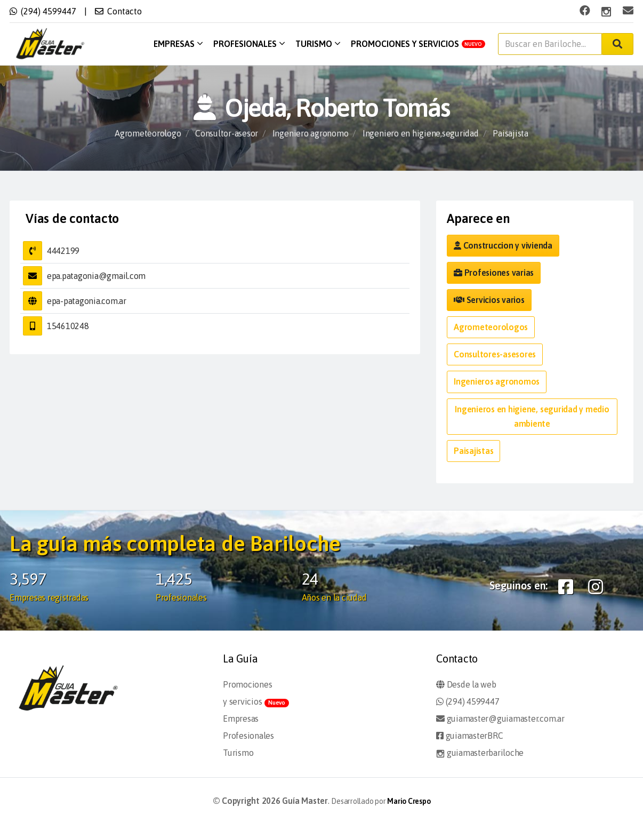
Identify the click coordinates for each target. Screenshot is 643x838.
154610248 (68, 326)
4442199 (63, 251)
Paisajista (510, 134)
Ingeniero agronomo (310, 134)
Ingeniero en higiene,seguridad (421, 134)
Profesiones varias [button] (494, 272)
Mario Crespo (408, 801)
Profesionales (249, 43)
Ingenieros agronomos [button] (497, 381)
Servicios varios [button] (489, 300)
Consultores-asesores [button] (495, 354)
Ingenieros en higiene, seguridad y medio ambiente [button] (532, 416)
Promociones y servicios (418, 44)
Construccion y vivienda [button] (503, 245)
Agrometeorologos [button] (491, 327)
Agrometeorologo (148, 134)
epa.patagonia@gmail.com (96, 276)
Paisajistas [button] (473, 451)
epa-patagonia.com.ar (86, 301)
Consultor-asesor (226, 134)
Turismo (317, 43)
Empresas (178, 43)
